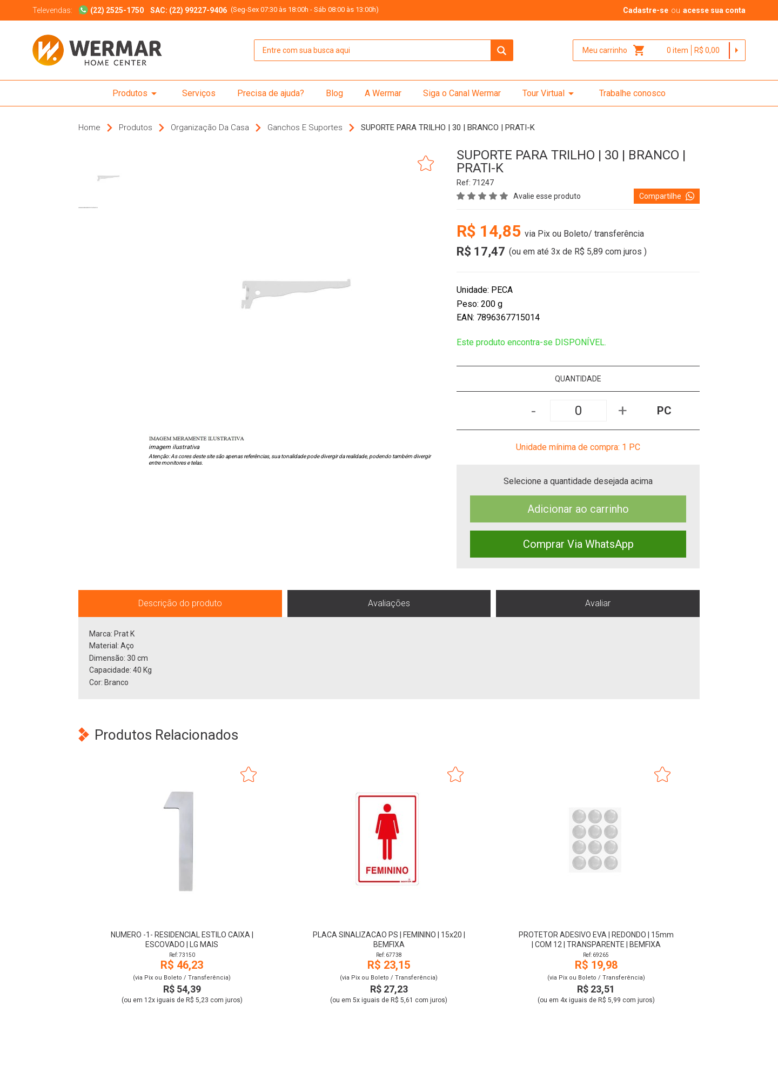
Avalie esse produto (547, 196)
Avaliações (389, 603)
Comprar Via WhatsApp (578, 544)
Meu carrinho (614, 50)
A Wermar (383, 93)
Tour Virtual (550, 93)
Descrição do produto (180, 603)
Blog (334, 93)
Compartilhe (666, 196)
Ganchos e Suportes (305, 127)
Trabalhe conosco (632, 93)
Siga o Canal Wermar (462, 93)
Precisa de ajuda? (270, 93)
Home (89, 127)
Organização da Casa (210, 127)
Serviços (199, 93)
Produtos (136, 93)
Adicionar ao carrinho (578, 508)
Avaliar (598, 603)
